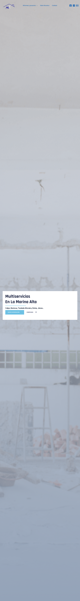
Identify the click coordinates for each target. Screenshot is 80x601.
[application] (36, 5)
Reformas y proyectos (30, 5)
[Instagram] (74, 5)
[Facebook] (70, 5)
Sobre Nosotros (44, 5)
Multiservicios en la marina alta (21, 299)
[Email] (77, 5)
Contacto (54, 5)
